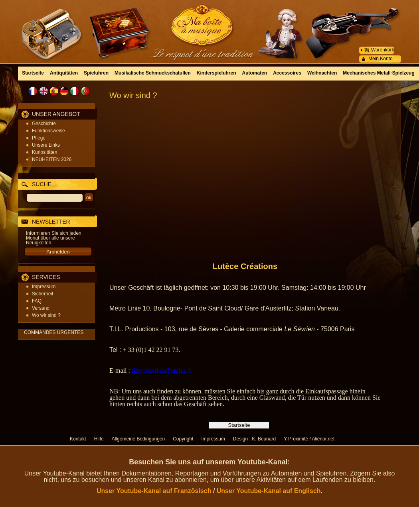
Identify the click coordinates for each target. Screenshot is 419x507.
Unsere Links (46, 145)
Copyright (183, 439)
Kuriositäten (44, 152)
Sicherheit (42, 294)
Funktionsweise (48, 131)
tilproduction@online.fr (162, 370)
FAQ (37, 301)
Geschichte (44, 123)
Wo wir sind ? (46, 315)
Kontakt (78, 439)
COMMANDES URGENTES (53, 332)
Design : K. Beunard (254, 439)
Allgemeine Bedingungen (138, 439)
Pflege (38, 138)
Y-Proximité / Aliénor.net (309, 439)
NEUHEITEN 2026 (51, 159)
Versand (40, 308)
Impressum (43, 286)
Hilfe (99, 439)
